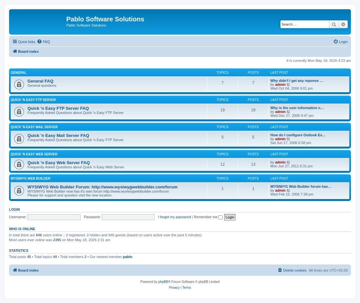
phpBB (163, 282)
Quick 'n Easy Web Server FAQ (58, 162)
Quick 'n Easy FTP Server (33, 100)
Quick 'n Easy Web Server (34, 154)
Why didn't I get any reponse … (296, 81)
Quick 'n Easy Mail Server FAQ (58, 135)
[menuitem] (43, 42)
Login (14, 209)
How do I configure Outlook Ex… (298, 135)
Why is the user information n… (297, 108)
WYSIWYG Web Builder (30, 178)
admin (280, 84)
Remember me (208, 217)
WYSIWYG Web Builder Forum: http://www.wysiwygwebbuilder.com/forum (102, 187)
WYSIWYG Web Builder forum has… (301, 186)
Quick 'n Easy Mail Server (34, 127)
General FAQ (40, 81)
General (19, 72)
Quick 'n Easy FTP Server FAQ (58, 108)
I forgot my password (174, 217)
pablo (127, 257)
